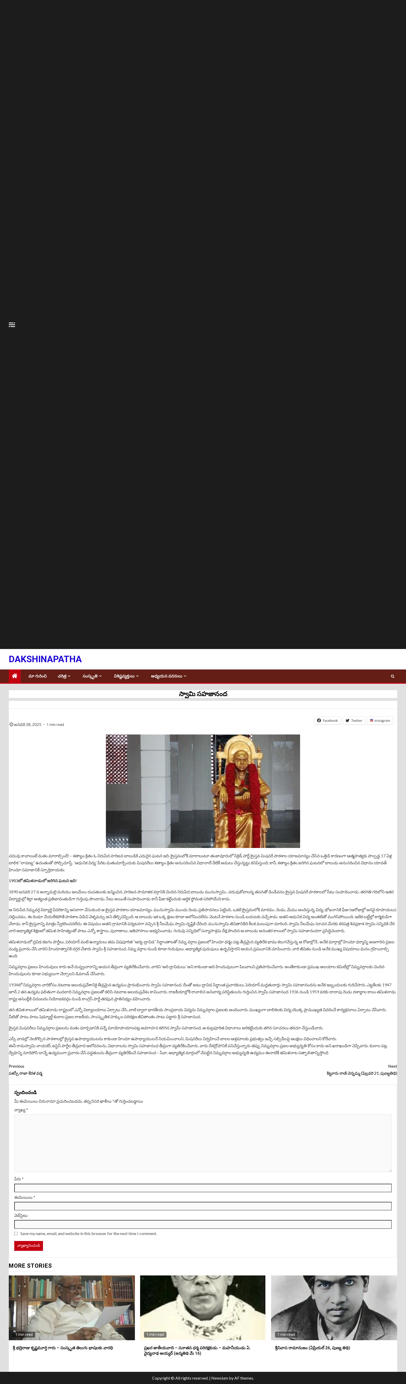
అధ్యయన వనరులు (166, 676)
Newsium (219, 1377)
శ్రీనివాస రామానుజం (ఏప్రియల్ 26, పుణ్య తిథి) (312, 1347)
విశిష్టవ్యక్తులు (124, 676)
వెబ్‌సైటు (21, 1215)
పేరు (19, 1178)
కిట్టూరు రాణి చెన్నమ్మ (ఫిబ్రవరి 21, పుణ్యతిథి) (300, 1068)
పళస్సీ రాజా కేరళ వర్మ (106, 1068)
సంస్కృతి (90, 676)
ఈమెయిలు (24, 1197)
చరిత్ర (62, 676)
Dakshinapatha (45, 659)
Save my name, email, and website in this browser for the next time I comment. (88, 1233)
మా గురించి (37, 676)
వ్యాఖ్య (21, 1109)
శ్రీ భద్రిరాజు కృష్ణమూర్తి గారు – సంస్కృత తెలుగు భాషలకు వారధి (63, 1347)
